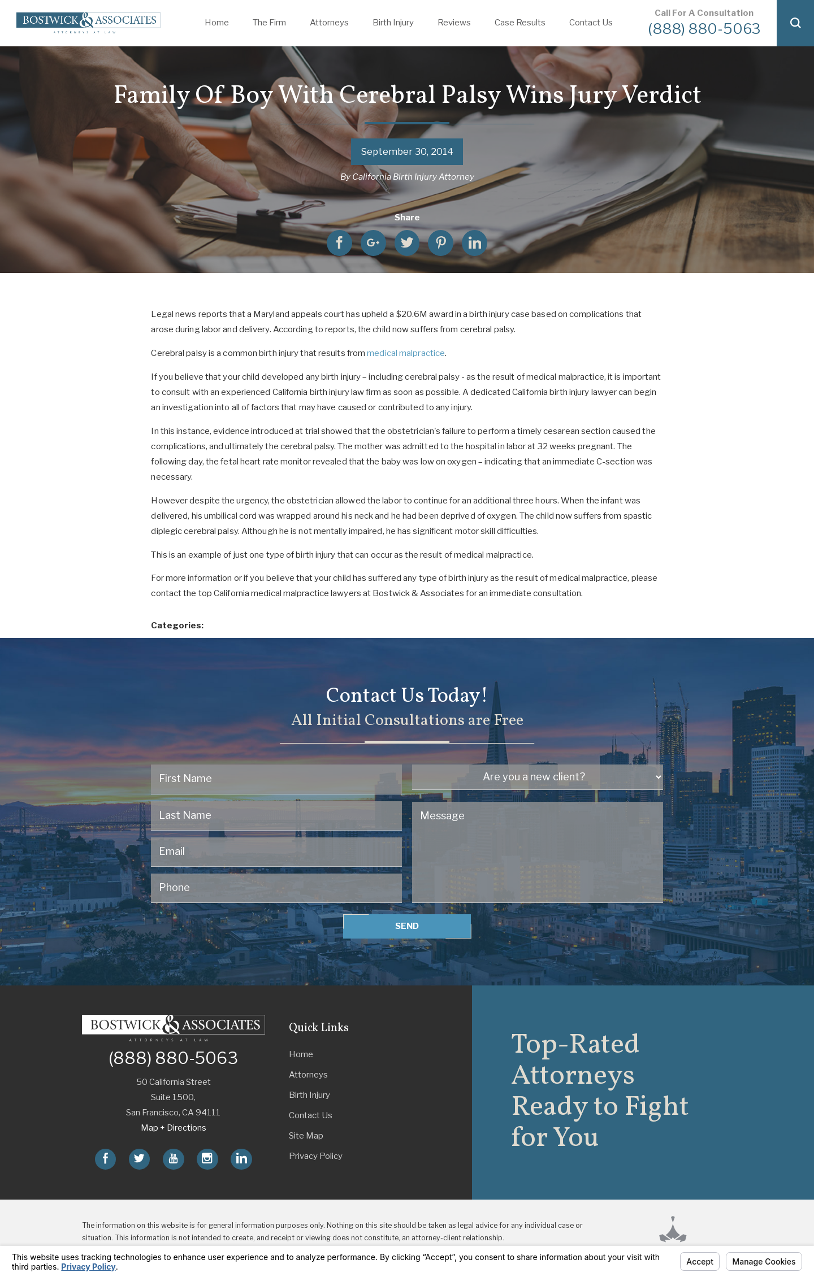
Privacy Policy (316, 1156)
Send (407, 926)
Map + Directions (173, 1128)
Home (217, 23)
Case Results (520, 23)
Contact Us (591, 23)
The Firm (269, 23)
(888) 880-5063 (704, 28)
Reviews (454, 23)
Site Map (306, 1136)
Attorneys (329, 23)
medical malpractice (406, 353)
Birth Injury (393, 23)
